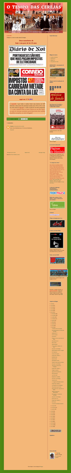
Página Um (53, 60)
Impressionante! (54, 344)
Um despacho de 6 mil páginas (57, 385)
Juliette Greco (56, 180)
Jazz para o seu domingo (56, 348)
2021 (52, 312)
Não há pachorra (55, 373)
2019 (52, 412)
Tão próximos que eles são (56, 387)
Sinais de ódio (54, 358)
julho (53, 322)
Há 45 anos (54, 401)
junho (53, 323)
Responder (12, 129)
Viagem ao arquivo (55, 370)
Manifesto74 (53, 58)
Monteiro (12, 126)
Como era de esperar (55, 353)
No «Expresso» (54, 352)
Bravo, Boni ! (54, 342)
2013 (52, 423)
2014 (52, 421)
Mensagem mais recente (11, 152)
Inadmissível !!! (54, 333)
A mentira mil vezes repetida (57, 328)
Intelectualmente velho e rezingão (58, 350)
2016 (52, 418)
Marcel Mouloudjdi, (56, 179)
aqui (21, 99)
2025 (52, 305)
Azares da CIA (54, 380)
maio (53, 325)
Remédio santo (54, 357)
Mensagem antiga (42, 152)
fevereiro (53, 407)
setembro (53, 318)
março (53, 405)
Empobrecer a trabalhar (56, 376)
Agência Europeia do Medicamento (55, 392)
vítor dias (58, 453)
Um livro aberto (54, 334)
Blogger (41, 466)
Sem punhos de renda (54, 61)
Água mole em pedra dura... (57, 371)
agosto (53, 320)
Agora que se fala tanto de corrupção (56, 366)
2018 (52, 414)
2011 (52, 426)
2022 (52, 310)
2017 (52, 416)
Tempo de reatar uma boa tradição (58, 362)
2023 (52, 308)
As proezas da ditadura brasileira (57, 403)
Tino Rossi (56, 181)
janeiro (53, 409)
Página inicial (27, 152)
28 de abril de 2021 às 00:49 (19, 126)
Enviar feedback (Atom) (15, 154)
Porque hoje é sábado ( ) (56, 355)
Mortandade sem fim (55, 360)
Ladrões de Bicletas (54, 57)
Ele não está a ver (55, 398)
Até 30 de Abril (54, 375)
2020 (52, 411)
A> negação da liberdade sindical (57, 381)
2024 (52, 307)
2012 (52, 424)
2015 (52, 419)
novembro (54, 315)
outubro (53, 317)
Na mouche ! (54, 336)
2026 (52, 303)
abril (53, 327)
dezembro (54, 313)
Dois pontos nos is (55, 340)
